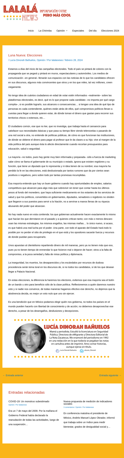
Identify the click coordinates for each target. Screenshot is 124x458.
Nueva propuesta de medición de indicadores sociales (88, 402)
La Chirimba (45, 30)
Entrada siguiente (110, 375)
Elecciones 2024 (110, 30)
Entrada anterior (13, 375)
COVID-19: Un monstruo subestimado (28, 401)
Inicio (31, 30)
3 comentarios (69, 407)
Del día (93, 30)
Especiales (78, 30)
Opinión (60, 30)
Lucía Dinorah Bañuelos (22, 60)
